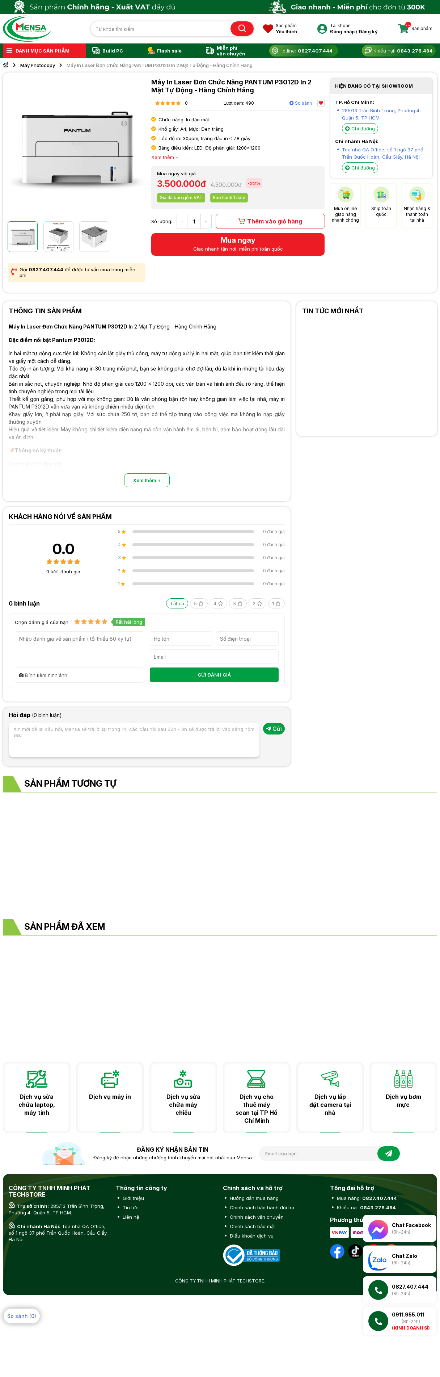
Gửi (274, 728)
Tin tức (130, 1207)
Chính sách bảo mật (251, 1226)
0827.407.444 (46, 269)
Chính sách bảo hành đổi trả (261, 1207)
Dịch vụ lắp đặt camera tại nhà (330, 1104)
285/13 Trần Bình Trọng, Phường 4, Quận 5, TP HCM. (57, 1209)
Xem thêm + (147, 480)
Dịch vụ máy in (110, 1096)
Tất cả (177, 603)
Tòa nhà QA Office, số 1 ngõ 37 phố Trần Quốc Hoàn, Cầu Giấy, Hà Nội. (58, 1232)
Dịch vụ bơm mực (403, 1100)
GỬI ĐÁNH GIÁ (214, 675)
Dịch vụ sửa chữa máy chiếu (183, 1104)
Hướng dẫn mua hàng (253, 1198)
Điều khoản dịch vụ (251, 1236)
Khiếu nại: (365, 1207)
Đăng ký (368, 31)
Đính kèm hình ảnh (43, 675)
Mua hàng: (366, 1198)
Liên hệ (130, 1217)
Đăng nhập (342, 31)
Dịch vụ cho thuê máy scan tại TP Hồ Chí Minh (257, 1108)
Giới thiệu (132, 1198)
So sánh (300, 103)
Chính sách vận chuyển (256, 1217)
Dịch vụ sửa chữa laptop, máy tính (36, 1104)
